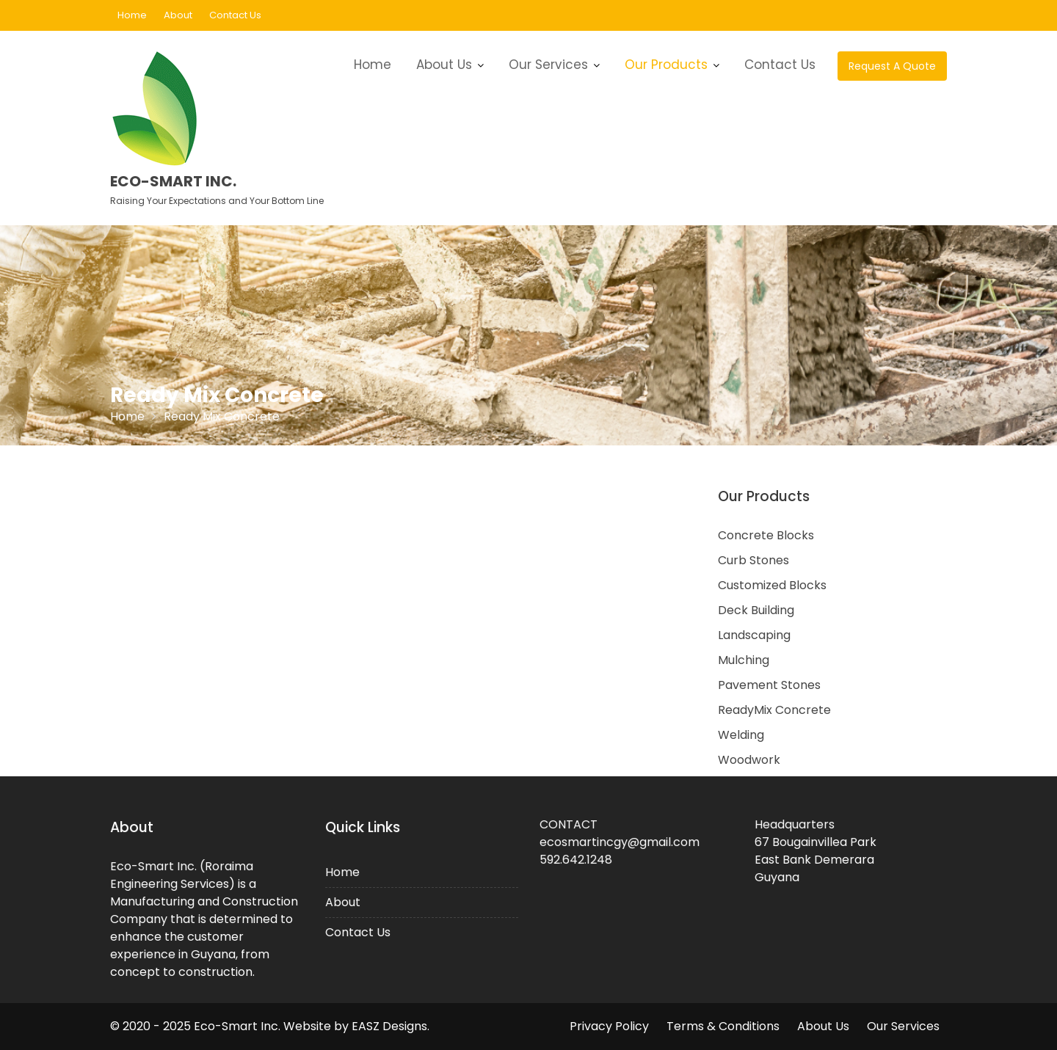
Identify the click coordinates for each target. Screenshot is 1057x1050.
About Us (444, 64)
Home (132, 15)
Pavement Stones (769, 685)
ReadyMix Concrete (774, 709)
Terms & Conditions (723, 1026)
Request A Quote (892, 66)
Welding (741, 734)
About (178, 15)
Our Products (666, 64)
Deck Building (756, 610)
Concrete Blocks (766, 535)
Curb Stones (753, 560)
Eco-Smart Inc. (173, 181)
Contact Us (235, 15)
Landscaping (754, 635)
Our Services (548, 64)
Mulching (743, 660)
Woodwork (749, 759)
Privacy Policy (609, 1026)
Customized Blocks (772, 585)
